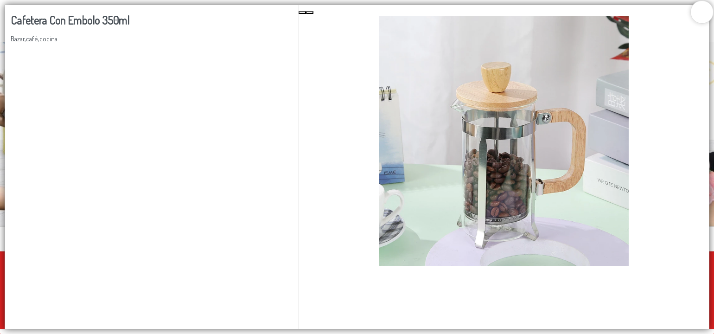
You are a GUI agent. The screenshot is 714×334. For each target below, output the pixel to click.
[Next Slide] (309, 12)
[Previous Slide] (302, 12)
